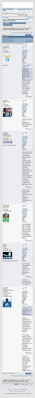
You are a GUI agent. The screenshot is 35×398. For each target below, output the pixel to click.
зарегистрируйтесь (21, 13)
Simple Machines (24, 389)
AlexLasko (6, 46)
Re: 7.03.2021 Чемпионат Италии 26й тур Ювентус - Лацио (25, 51)
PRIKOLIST (6, 205)
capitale (5, 100)
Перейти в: (17, 384)
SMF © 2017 (16, 389)
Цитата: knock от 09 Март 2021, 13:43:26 (26, 307)
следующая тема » (28, 32)
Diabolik (5, 133)
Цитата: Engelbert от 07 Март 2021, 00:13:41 (27, 66)
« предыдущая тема (16, 32)
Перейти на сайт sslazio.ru (21, 7)
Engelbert (23, 28)
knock (4, 244)
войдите (12, 13)
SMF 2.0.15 (10, 389)
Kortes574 (28, 28)
